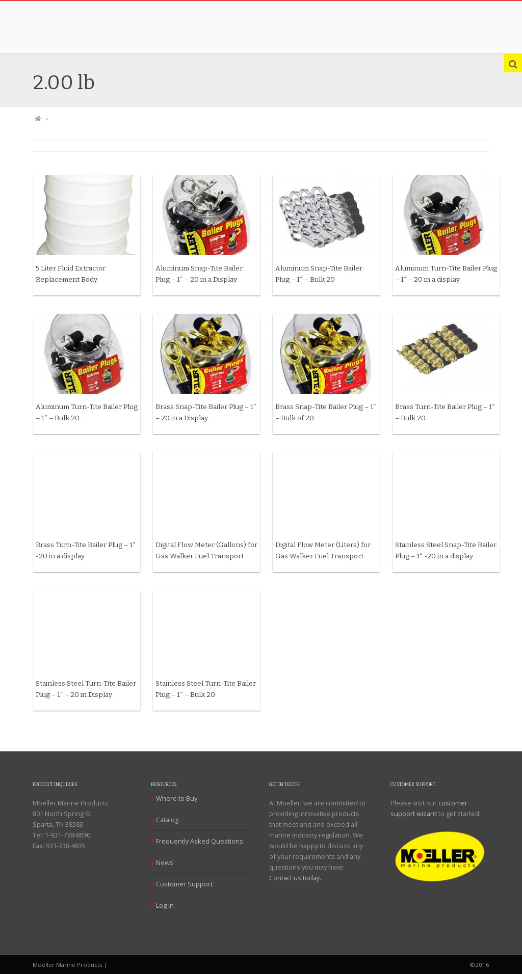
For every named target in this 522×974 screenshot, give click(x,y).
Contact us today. (297, 877)
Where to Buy (178, 798)
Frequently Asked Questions (201, 841)
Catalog (169, 819)
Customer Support (186, 883)
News (166, 862)
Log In (166, 905)
